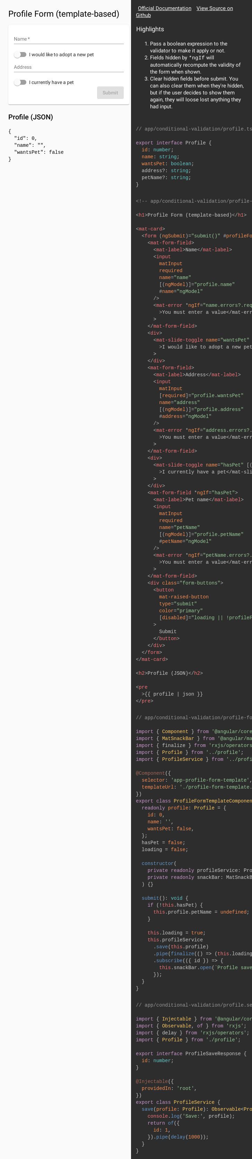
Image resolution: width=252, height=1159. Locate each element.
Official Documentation (164, 8)
